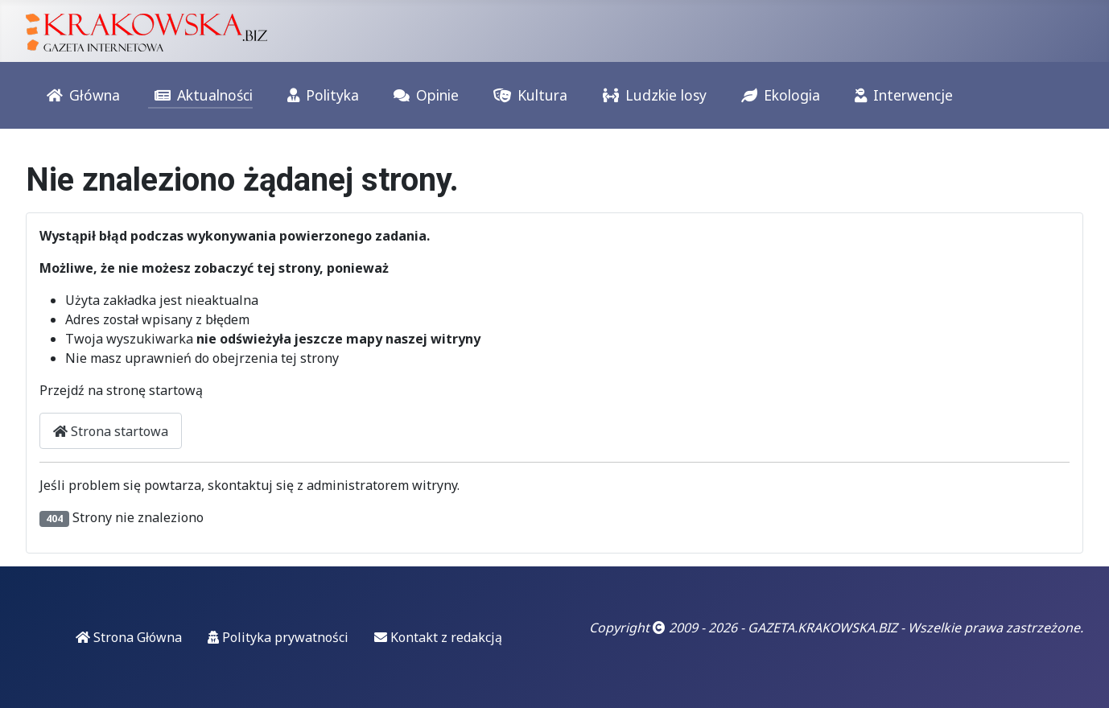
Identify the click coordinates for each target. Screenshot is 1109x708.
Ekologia (777, 95)
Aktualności (200, 95)
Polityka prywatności (278, 637)
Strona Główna (129, 637)
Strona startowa (110, 431)
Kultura (527, 95)
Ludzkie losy (651, 95)
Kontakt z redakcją (438, 637)
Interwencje (900, 95)
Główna (80, 95)
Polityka (320, 95)
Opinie (423, 95)
